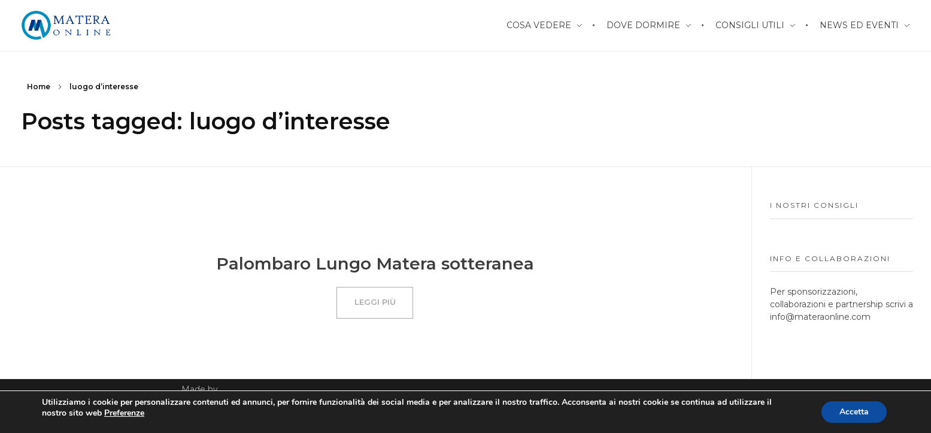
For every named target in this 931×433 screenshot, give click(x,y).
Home (38, 86)
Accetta (854, 411)
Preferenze (124, 413)
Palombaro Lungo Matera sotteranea (375, 263)
